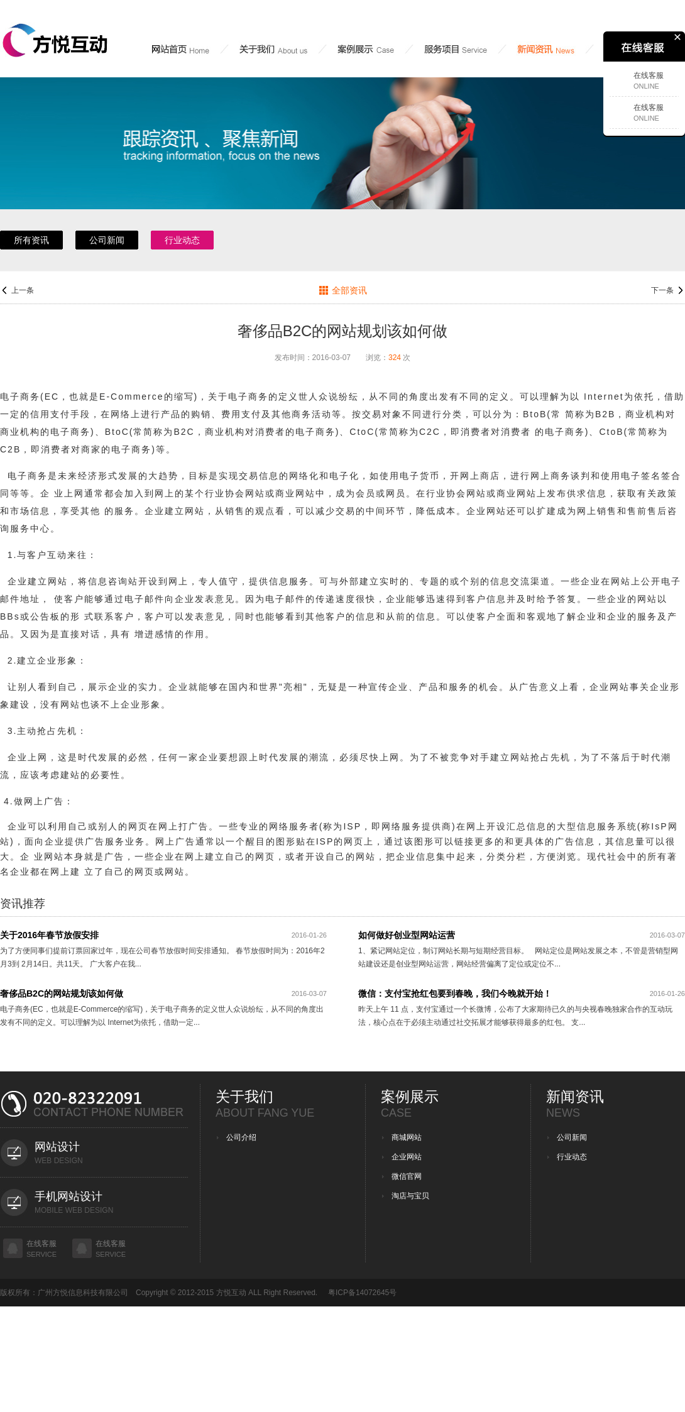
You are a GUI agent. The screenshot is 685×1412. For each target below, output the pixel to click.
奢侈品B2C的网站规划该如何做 (61, 993)
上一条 (22, 290)
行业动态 (182, 240)
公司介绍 (241, 1137)
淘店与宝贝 (410, 1195)
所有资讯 (31, 240)
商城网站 (407, 1137)
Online (646, 86)
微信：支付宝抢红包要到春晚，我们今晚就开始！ (455, 993)
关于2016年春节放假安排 (49, 935)
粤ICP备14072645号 (362, 1292)
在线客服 (41, 1243)
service (41, 1254)
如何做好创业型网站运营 (406, 935)
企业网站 (407, 1156)
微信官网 (407, 1176)
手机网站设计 (68, 1196)
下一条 (662, 290)
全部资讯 (349, 290)
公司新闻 (106, 240)
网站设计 (57, 1147)
